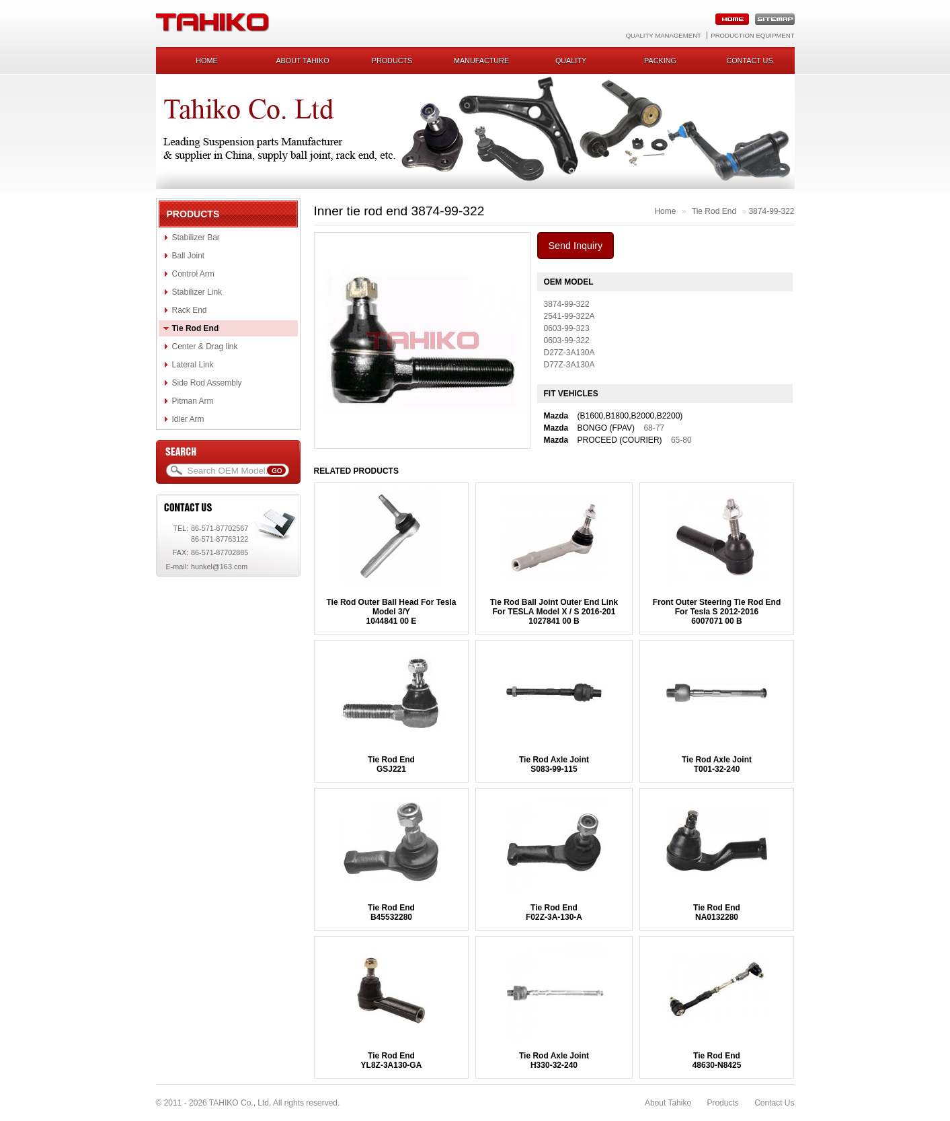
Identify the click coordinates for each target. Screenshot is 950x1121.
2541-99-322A (569, 316)
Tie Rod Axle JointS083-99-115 (554, 764)
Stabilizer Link (197, 292)
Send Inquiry (576, 245)
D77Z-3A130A (569, 364)
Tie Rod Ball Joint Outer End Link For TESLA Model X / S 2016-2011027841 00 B (554, 612)
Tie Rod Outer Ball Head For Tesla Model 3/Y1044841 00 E (392, 612)
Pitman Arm (193, 401)
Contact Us (774, 1103)
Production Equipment (752, 35)
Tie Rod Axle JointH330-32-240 (554, 1060)
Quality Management (663, 35)
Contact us (749, 61)
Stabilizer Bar (196, 237)
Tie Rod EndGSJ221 (391, 764)
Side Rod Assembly (207, 383)
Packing (660, 61)
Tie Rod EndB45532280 (391, 912)
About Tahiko (302, 61)
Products (392, 61)
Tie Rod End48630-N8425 (717, 1060)
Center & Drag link (205, 346)
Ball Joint (188, 255)
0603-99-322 (567, 340)
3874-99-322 (771, 211)
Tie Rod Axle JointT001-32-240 (717, 764)
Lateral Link (193, 364)
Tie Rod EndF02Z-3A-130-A (554, 912)
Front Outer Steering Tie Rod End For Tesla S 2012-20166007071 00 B (717, 612)
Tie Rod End (195, 328)
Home (206, 61)
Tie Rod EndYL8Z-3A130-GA (391, 1060)
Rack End (189, 310)
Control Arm (193, 274)
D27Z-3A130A (569, 352)
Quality (570, 61)
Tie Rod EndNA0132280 (716, 912)
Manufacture (481, 61)
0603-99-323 (567, 328)
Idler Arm (188, 419)
